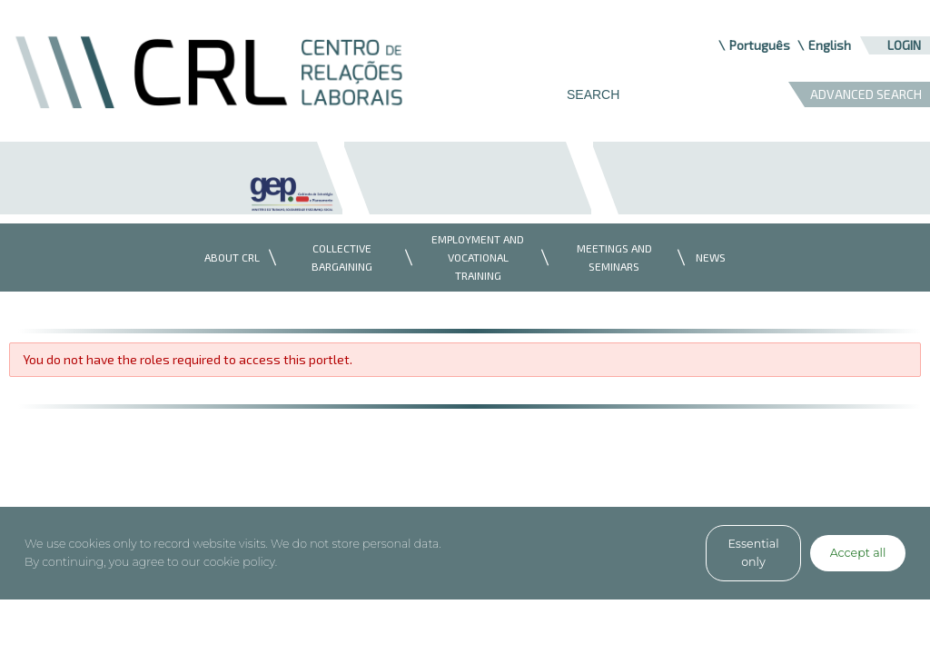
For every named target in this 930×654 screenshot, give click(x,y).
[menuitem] (227, 257)
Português (759, 45)
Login (904, 45)
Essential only (752, 553)
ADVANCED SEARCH (866, 94)
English (829, 45)
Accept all (858, 553)
